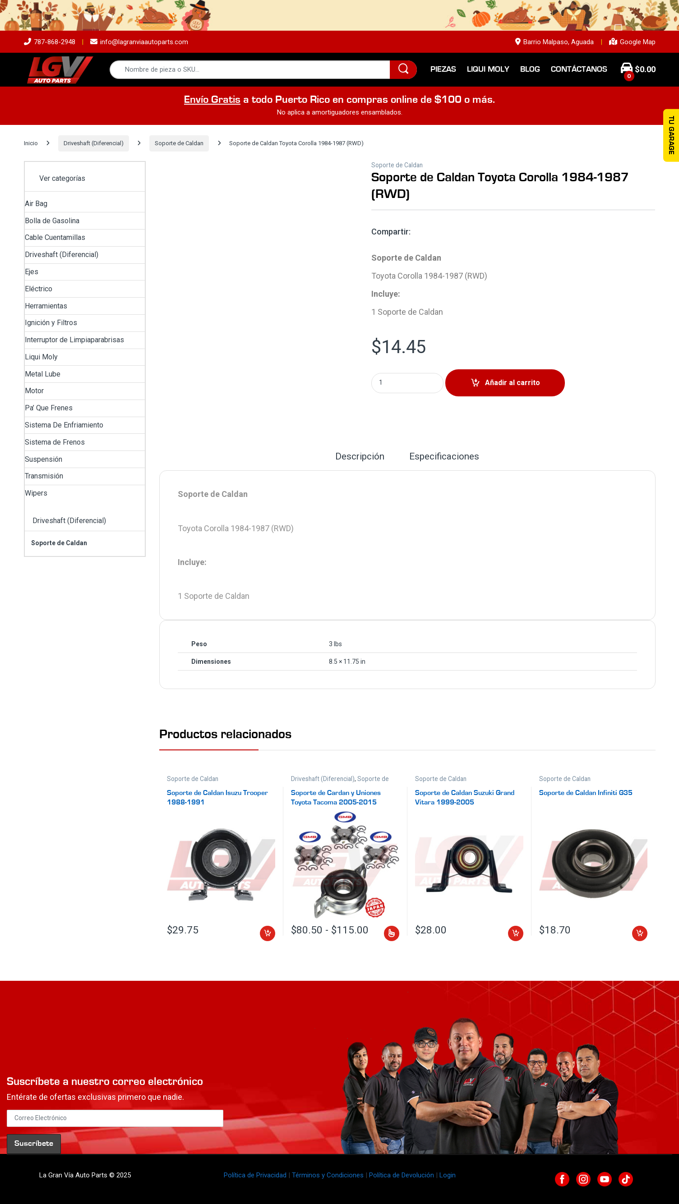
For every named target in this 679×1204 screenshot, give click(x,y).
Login (447, 1175)
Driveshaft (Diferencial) (94, 143)
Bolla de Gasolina (52, 220)
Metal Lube (42, 374)
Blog (530, 69)
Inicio (31, 143)
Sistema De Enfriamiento (64, 425)
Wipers (36, 493)
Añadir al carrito (512, 382)
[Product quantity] (407, 383)
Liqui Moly (488, 69)
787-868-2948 (49, 42)
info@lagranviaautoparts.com (139, 42)
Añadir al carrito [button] (267, 933)
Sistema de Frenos (55, 442)
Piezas (443, 69)
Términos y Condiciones (328, 1175)
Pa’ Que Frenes (49, 408)
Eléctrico (38, 289)
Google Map (632, 42)
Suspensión (43, 459)
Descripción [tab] (359, 457)
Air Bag (36, 203)
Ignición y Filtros (51, 322)
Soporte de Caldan (179, 143)
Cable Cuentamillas (55, 237)
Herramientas (46, 306)
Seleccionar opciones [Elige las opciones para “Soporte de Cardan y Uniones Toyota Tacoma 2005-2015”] (392, 933)
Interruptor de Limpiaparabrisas (74, 339)
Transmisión (44, 476)
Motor (34, 390)
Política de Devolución (401, 1175)
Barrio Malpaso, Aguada (554, 42)
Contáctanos (579, 69)
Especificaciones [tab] (444, 457)
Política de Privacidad (255, 1175)
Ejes (31, 271)
